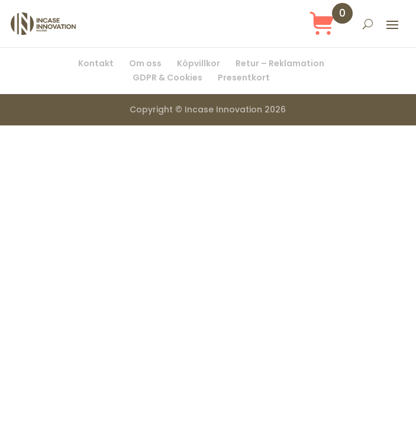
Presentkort (244, 77)
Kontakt (96, 63)
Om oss (145, 63)
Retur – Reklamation (280, 63)
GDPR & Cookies (167, 77)
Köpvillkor (198, 63)
